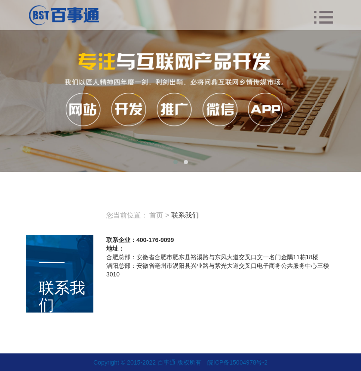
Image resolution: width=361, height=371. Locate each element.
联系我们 (185, 215)
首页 (156, 215)
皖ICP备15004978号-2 (237, 362)
